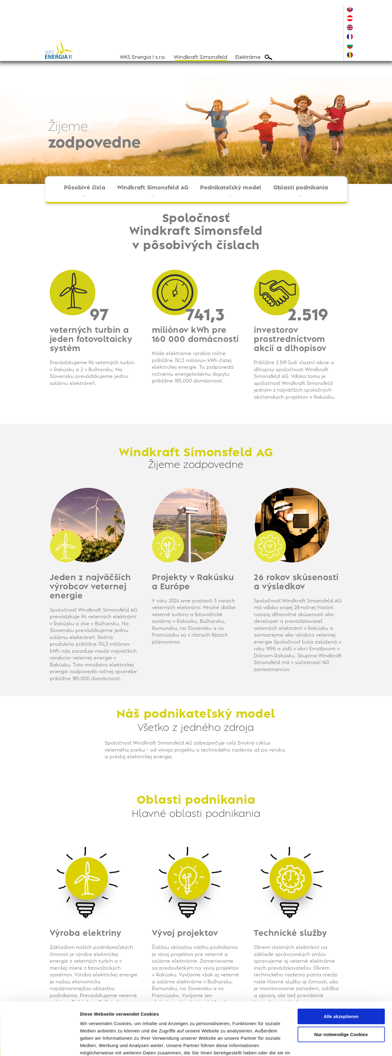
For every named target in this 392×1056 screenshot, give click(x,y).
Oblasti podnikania (300, 187)
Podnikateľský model (230, 187)
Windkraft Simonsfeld (200, 57)
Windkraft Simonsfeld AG (153, 187)
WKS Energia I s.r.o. (143, 57)
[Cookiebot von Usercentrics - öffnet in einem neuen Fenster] (39, 1044)
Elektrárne (248, 57)
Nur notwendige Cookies (341, 1001)
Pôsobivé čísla (84, 187)
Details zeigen (95, 1044)
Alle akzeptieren (341, 983)
